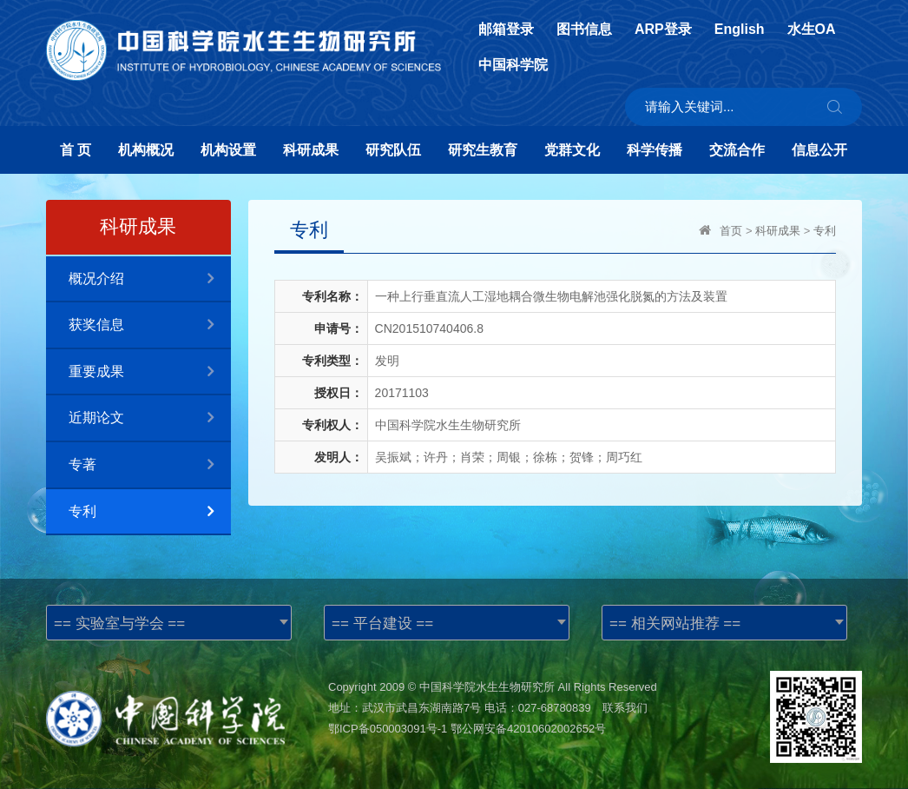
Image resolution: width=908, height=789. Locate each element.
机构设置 (228, 150)
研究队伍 (393, 150)
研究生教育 (482, 150)
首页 (731, 230)
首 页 (75, 150)
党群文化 (572, 150)
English (739, 29)
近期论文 (150, 418)
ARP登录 (663, 29)
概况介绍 (150, 279)
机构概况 (146, 150)
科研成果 (311, 150)
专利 (150, 512)
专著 (150, 465)
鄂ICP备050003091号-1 (387, 728)
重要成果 (150, 372)
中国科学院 (513, 65)
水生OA (811, 29)
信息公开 (819, 150)
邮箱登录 (506, 29)
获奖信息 (150, 325)
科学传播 (654, 150)
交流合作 (737, 150)
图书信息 (584, 29)
